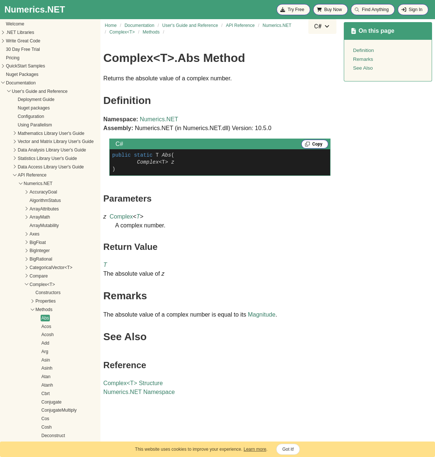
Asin (9, 301)
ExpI (9, 436)
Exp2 (10, 427)
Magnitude (261, 314)
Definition (363, 50)
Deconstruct (17, 377)
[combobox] (322, 26)
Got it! (288, 449)
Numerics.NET (159, 119)
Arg (8, 293)
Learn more (255, 449)
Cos (9, 360)
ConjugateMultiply (22, 352)
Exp (9, 411)
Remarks (363, 59)
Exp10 (11, 419)
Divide (11, 394)
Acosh (11, 276)
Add (9, 284)
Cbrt (9, 335)
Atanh (11, 326)
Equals (12, 402)
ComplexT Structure (133, 383)
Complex (121, 216)
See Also (363, 68)
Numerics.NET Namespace (139, 392)
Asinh (10, 310)
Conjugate (15, 343)
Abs (9, 259)
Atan (9, 318)
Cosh (10, 368)
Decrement (16, 385)
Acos (10, 268)
